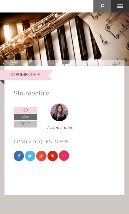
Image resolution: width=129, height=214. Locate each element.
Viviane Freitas (59, 127)
